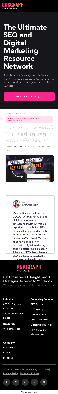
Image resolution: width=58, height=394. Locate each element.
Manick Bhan (15, 147)
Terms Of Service (29, 373)
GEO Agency (37, 309)
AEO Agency (37, 304)
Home (8, 114)
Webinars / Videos (12, 328)
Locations (8, 357)
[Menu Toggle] (50, 5)
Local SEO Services (40, 319)
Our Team (8, 347)
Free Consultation (26, 97)
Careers (7, 352)
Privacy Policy (10, 373)
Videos (18, 114)
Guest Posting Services (42, 324)
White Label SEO (39, 314)
